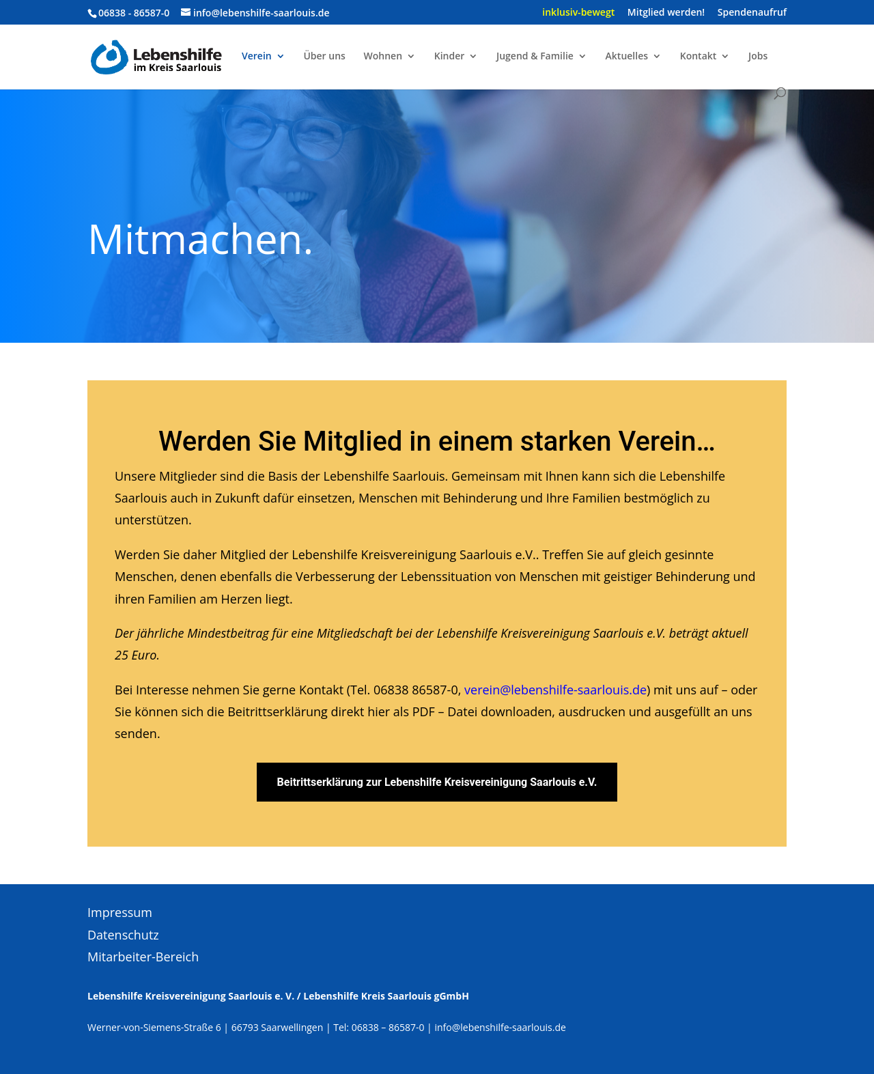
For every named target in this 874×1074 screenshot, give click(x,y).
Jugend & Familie (535, 56)
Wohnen (383, 56)
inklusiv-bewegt (578, 13)
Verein (257, 56)
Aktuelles (627, 56)
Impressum (119, 912)
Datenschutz (123, 935)
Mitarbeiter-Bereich (143, 956)
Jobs (757, 56)
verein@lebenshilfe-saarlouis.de (555, 689)
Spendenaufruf (752, 13)
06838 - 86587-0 (133, 12)
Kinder (449, 56)
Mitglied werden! (666, 13)
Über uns (324, 56)
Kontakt (698, 56)
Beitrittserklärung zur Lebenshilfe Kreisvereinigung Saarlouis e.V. (437, 782)
